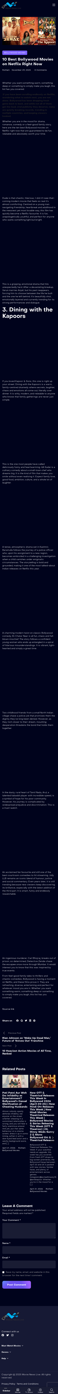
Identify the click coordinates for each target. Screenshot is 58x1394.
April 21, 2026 (8, 1148)
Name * (6, 1243)
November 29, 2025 (21, 70)
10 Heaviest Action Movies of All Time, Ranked (26, 1052)
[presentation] (53, 1138)
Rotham (6, 70)
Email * (6, 1257)
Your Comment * (11, 1220)
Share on (7, 1020)
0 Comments (40, 70)
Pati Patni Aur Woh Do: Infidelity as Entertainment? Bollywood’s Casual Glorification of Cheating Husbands (14, 1099)
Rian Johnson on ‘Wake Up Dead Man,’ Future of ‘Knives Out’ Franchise (26, 1039)
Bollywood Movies (14, 53)
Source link (8, 1009)
